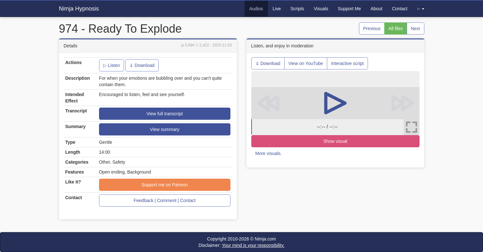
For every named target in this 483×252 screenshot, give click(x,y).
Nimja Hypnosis (79, 8)
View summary (164, 129)
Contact (399, 8)
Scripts (297, 8)
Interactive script (347, 63)
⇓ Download (141, 65)
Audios (256, 8)
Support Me (349, 8)
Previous (371, 28)
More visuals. (268, 153)
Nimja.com (265, 238)
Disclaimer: (241, 245)
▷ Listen (111, 65)
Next (415, 28)
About (376, 8)
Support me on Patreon (164, 184)
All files (395, 28)
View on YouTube (305, 63)
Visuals (321, 8)
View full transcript (164, 113)
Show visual (335, 141)
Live (277, 8)
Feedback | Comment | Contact (165, 200)
